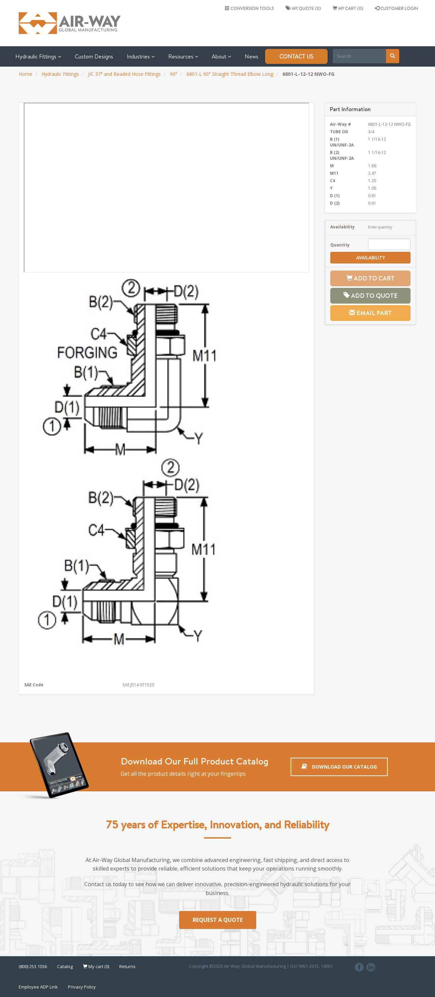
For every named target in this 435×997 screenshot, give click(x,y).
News (251, 56)
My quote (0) (303, 8)
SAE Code (34, 684)
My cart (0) (348, 8)
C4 (332, 180)
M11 (334, 173)
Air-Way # (340, 124)
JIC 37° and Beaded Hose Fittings (124, 74)
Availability (342, 226)
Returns (127, 966)
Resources (183, 56)
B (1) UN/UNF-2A (342, 142)
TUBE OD (339, 131)
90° (173, 74)
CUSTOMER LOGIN (396, 8)
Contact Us (296, 56)
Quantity (340, 244)
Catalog (65, 966)
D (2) (335, 203)
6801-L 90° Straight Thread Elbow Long (230, 74)
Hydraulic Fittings (38, 56)
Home (25, 74)
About (221, 56)
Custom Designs (94, 56)
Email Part (370, 313)
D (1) (335, 195)
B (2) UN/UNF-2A (342, 155)
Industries (141, 56)
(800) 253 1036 (33, 966)
